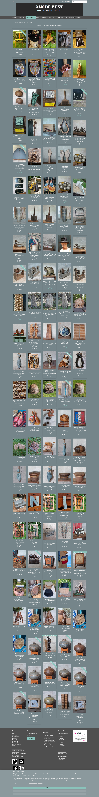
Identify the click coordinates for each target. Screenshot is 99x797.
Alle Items (14, 735)
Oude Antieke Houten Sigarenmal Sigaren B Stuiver (49, 343)
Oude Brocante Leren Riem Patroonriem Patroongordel (65, 138)
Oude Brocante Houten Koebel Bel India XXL (19, 108)
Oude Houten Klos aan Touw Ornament (64, 627)
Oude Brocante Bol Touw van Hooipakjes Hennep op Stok (49, 51)
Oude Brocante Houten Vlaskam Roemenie (64, 109)
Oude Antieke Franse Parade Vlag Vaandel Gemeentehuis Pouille (65, 571)
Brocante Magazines (17, 744)
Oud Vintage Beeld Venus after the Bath (49, 654)
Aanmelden (31, 738)
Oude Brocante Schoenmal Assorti (64, 50)
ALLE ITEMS (31, 17)
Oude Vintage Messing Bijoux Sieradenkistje (34, 629)
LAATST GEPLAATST (42, 17)
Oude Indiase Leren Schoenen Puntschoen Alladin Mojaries (19, 430)
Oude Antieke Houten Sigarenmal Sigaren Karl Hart (80, 343)
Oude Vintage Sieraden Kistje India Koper (80, 543)
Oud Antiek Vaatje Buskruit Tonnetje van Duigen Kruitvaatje (79, 459)
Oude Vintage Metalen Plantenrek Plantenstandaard (79, 110)
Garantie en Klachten (17, 756)
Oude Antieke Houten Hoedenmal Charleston (65, 430)
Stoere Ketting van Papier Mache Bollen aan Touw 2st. (19, 314)
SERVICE (79, 17)
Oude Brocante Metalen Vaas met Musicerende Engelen (49, 372)
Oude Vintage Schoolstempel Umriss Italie (19, 137)
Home (13, 733)
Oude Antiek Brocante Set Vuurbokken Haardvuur (79, 140)
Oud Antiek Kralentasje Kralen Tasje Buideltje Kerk (19, 80)
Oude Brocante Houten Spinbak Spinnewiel (34, 284)
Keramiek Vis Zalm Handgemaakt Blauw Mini (19, 486)
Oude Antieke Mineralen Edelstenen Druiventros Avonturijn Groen (34, 110)
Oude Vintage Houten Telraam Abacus (34, 372)
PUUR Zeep (15, 746)
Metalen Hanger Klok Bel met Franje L (50, 627)
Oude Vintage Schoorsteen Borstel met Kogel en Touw (49, 429)
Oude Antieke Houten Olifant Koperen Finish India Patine (49, 283)
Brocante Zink (15, 743)
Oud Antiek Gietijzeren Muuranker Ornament (64, 542)
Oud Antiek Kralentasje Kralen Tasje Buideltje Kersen (34, 80)
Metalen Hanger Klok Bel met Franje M (19, 627)
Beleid (17, 752)
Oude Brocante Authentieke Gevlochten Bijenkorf (34, 168)
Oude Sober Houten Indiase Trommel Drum (64, 227)
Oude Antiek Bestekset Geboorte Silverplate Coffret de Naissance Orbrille (80, 51)
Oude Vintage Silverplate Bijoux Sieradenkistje (19, 599)
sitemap (44, 794)
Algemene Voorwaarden (18, 750)
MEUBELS (52, 17)
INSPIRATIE (60, 17)
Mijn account (66, 1)
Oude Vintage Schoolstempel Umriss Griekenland (49, 110)
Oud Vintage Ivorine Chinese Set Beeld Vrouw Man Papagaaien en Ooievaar (34, 343)
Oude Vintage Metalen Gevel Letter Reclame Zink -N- (34, 514)
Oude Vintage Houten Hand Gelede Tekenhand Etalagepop (65, 167)
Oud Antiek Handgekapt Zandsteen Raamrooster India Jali (34, 716)
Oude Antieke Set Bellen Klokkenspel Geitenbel (34, 139)
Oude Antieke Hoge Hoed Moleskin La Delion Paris (64, 600)
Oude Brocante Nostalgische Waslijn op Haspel (80, 81)
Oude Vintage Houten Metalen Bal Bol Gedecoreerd (80, 168)
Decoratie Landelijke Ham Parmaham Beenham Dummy (49, 197)
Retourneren (15, 755)
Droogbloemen (15, 741)
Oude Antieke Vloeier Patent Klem (65, 79)
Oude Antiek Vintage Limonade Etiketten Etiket (50, 80)
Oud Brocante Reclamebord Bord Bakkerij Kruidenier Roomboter (19, 197)
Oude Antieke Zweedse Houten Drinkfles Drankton (34, 601)
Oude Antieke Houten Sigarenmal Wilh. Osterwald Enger (65, 713)
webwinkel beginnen (52, 794)
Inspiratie (14, 738)
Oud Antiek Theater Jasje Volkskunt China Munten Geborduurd (34, 254)
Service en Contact (17, 749)
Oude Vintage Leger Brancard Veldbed (64, 400)
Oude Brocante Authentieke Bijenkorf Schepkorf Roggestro (79, 315)
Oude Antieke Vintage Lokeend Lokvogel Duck (80, 257)
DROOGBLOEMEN (69, 17)
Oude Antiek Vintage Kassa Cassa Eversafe (19, 514)
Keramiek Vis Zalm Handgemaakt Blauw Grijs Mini (49, 486)
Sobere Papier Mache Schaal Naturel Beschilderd (65, 342)
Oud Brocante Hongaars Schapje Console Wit (80, 199)
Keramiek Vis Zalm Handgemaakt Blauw (64, 458)
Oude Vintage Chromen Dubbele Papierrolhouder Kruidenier (80, 228)
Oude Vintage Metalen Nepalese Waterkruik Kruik (65, 656)
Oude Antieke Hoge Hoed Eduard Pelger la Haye (64, 255)
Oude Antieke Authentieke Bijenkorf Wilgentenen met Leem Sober (34, 313)
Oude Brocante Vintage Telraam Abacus (49, 515)
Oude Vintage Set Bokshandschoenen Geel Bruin (34, 197)
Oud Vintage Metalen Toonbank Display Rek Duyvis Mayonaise (49, 254)
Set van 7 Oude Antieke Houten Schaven (34, 458)
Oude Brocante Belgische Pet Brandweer (34, 51)
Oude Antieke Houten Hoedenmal (34, 485)
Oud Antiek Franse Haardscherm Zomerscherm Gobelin (79, 572)
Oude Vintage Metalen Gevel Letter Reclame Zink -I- (65, 514)
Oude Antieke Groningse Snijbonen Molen (49, 458)
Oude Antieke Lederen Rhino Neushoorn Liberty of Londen (34, 571)
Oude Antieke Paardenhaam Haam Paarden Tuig (79, 372)
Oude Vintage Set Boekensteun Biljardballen (19, 344)
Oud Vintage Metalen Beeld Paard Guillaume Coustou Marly (80, 601)
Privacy (14, 752)
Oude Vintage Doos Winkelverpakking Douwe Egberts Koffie (49, 139)
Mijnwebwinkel (64, 794)
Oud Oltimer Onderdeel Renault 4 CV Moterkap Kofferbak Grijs (19, 166)
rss (46, 794)
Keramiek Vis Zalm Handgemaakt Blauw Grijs (19, 373)
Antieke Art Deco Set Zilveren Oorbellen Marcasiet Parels (19, 402)
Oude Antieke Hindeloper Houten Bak (49, 572)
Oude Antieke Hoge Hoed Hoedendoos (49, 600)
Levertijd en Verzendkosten (19, 753)
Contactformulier (62, 752)
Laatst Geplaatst (16, 736)
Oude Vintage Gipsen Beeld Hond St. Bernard (65, 373)
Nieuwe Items (15, 740)
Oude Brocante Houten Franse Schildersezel (19, 51)
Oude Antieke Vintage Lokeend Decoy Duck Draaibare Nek (19, 256)
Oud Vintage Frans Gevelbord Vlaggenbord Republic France (79, 429)
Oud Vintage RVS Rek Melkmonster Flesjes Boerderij (49, 543)
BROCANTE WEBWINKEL (19, 17)
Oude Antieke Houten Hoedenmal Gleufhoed (19, 458)
